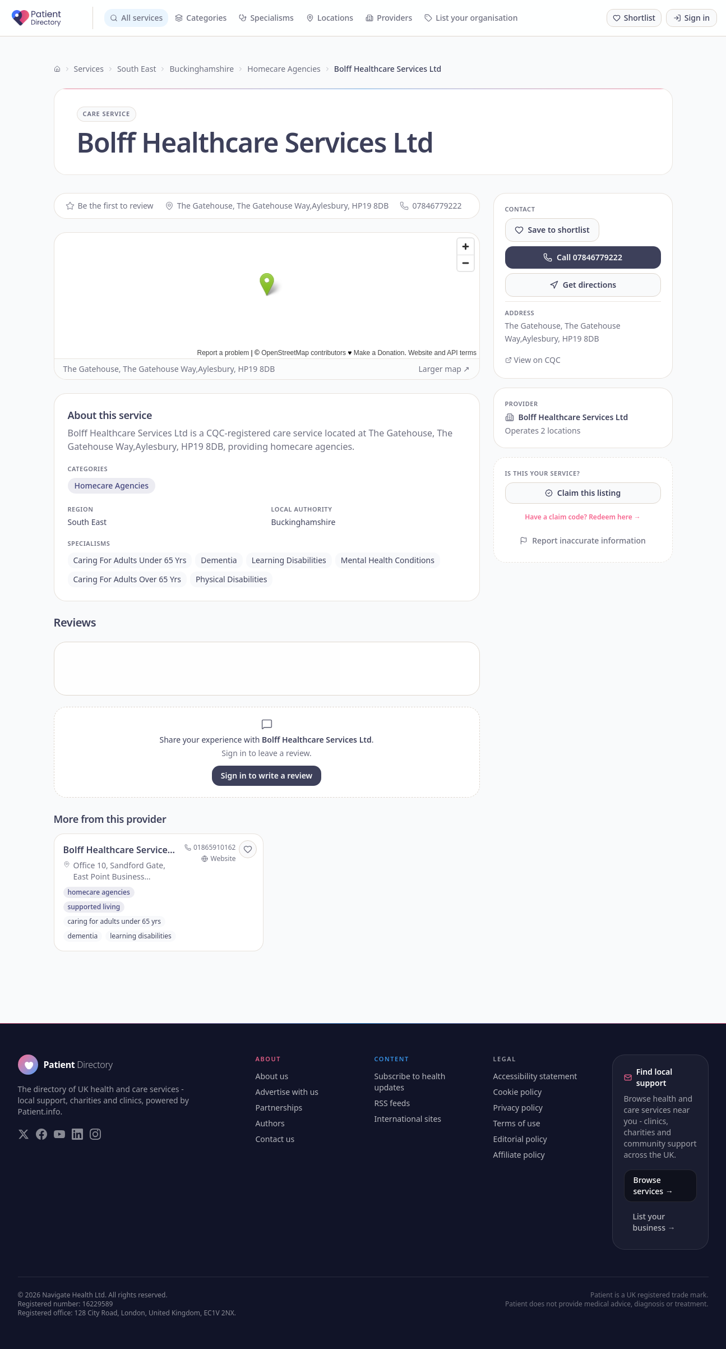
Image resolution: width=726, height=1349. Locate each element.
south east (87, 522)
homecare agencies (112, 485)
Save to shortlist (552, 229)
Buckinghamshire (201, 68)
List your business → (654, 1222)
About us (272, 1076)
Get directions (583, 284)
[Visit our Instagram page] (95, 1134)
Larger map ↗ (444, 368)
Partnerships (279, 1107)
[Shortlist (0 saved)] (634, 18)
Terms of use (516, 1123)
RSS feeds (392, 1103)
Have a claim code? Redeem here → (583, 517)
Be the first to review (110, 205)
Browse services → (653, 1185)
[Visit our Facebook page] (41, 1134)
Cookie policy (517, 1091)
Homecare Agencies (283, 68)
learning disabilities (289, 560)
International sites (408, 1118)
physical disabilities (231, 579)
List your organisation (470, 17)
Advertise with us (287, 1091)
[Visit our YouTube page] (59, 1134)
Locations (329, 17)
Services (89, 68)
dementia (219, 560)
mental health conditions (387, 560)
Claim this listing (583, 492)
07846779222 (430, 205)
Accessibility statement (535, 1076)
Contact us (275, 1139)
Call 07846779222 (582, 257)
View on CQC (533, 359)
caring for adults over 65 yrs (127, 579)
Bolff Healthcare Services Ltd (566, 417)
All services (136, 17)
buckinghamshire (303, 522)
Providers (389, 17)
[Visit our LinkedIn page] (77, 1134)
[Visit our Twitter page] (23, 1134)
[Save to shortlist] (248, 849)
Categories (200, 17)
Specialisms (266, 17)
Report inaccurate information (583, 540)
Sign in (691, 17)
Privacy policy (518, 1107)
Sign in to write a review (266, 775)
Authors (270, 1123)
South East (136, 68)
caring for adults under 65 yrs (130, 560)
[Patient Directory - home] (51, 18)
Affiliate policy (519, 1154)
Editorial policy (520, 1139)
